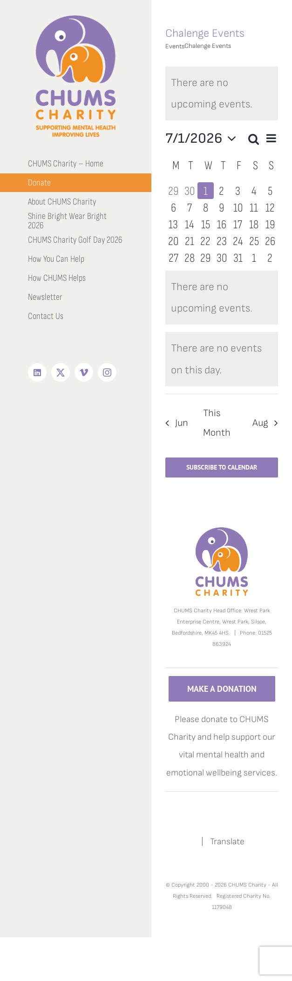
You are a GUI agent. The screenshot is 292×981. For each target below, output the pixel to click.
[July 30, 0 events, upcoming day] (222, 257)
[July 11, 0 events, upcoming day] (254, 207)
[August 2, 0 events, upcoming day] (270, 257)
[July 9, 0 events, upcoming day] (222, 207)
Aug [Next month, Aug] (260, 423)
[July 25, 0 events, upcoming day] (254, 240)
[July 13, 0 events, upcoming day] (173, 224)
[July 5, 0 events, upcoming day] (270, 190)
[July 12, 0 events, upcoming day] (270, 207)
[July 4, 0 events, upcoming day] (254, 190)
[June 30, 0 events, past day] (190, 190)
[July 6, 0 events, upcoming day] (173, 207)
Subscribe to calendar (221, 467)
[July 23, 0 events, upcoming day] (222, 240)
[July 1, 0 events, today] (205, 190)
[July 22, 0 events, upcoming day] (205, 240)
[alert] (221, 93)
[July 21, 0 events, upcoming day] (190, 240)
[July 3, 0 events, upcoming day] (238, 190)
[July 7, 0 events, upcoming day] (190, 207)
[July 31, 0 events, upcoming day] (238, 257)
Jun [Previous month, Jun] (181, 423)
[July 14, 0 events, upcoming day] (190, 224)
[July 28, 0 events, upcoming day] (190, 257)
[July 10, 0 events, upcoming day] (238, 207)
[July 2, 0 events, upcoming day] (222, 190)
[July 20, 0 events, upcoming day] (173, 240)
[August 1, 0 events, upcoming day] (254, 257)
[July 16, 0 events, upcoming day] (222, 224)
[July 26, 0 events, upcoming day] (270, 240)
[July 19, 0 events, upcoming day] (270, 224)
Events (174, 46)
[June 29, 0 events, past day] (173, 190)
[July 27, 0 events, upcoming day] (173, 257)
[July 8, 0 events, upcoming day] (205, 207)
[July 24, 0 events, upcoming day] (238, 240)
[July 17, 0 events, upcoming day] (238, 224)
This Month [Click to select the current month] (217, 422)
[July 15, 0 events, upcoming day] (205, 224)
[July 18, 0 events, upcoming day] (254, 224)
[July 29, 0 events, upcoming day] (205, 257)
